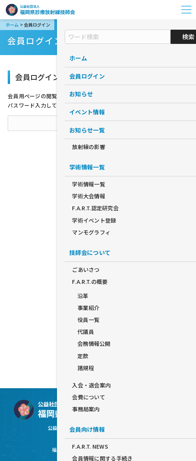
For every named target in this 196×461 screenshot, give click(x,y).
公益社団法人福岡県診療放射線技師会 (40, 9)
